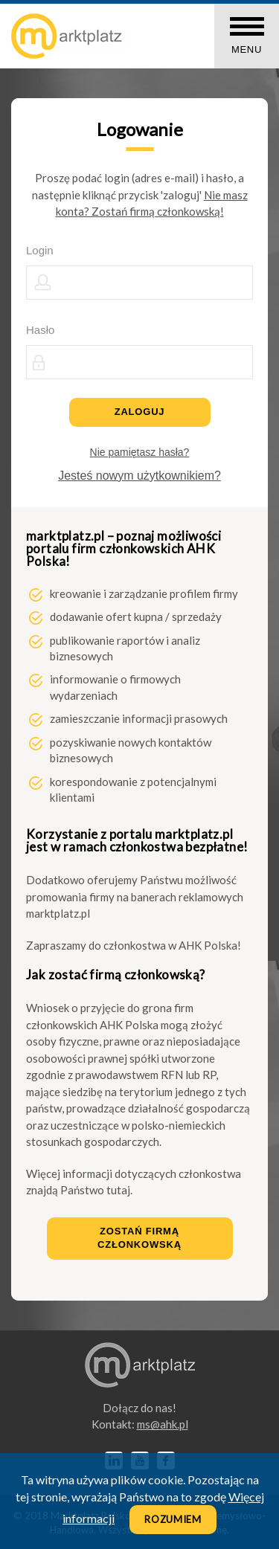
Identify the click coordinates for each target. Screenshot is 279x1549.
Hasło (40, 329)
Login (40, 250)
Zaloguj (140, 411)
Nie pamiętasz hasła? (140, 452)
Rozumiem (173, 1519)
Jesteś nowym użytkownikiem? (139, 475)
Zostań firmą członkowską (139, 1238)
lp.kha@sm (162, 1424)
